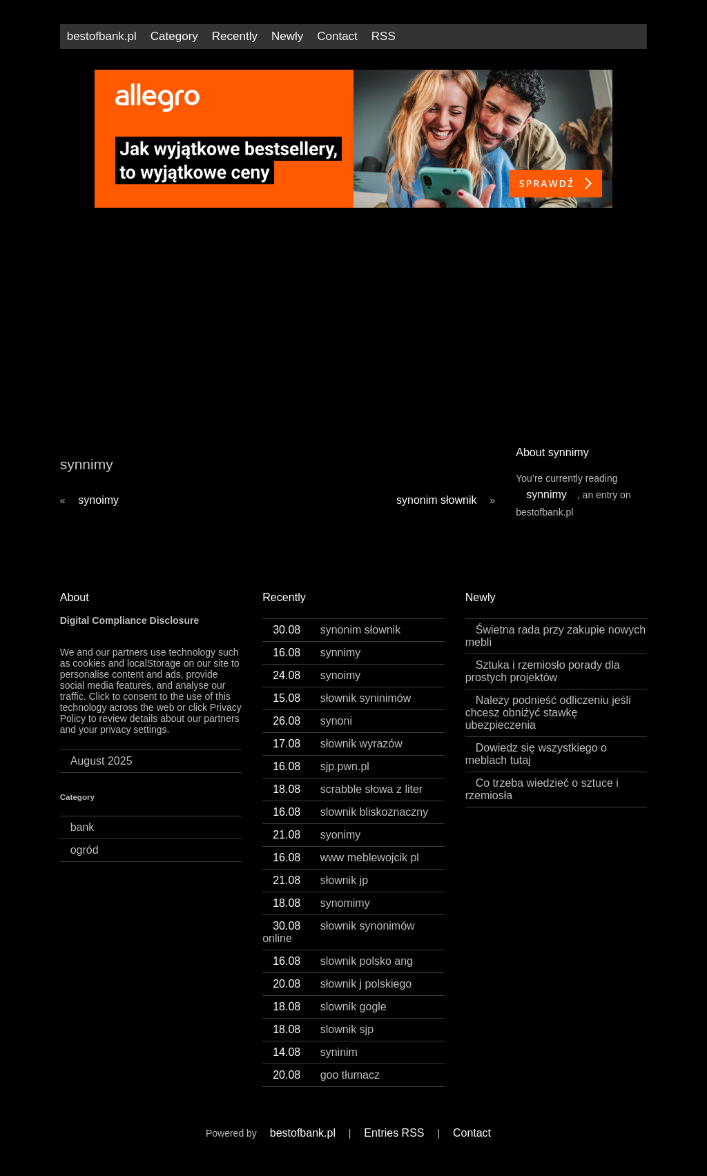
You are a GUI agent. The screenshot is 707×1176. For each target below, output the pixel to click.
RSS (383, 36)
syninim (315, 1064)
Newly (287, 36)
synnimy (546, 507)
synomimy (321, 915)
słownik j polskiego (342, 996)
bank (82, 839)
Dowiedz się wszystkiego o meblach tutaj (536, 766)
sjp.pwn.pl (321, 779)
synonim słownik (436, 512)
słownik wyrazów (338, 756)
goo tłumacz (326, 1087)
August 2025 (101, 773)
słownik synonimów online (338, 944)
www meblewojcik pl (346, 870)
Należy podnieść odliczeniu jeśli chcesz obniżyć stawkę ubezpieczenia (548, 725)
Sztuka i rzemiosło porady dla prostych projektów (542, 684)
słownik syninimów (342, 710)
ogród (84, 862)
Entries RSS (394, 1145)
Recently (235, 36)
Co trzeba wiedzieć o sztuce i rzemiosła (542, 802)
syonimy (316, 847)
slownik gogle (330, 1019)
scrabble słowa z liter (348, 801)
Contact (337, 36)
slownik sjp (323, 1042)
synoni (312, 733)
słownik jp (320, 893)
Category (174, 36)
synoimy (98, 512)
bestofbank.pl (102, 36)
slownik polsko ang (343, 973)
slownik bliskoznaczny (350, 824)
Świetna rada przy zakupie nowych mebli (555, 648)
